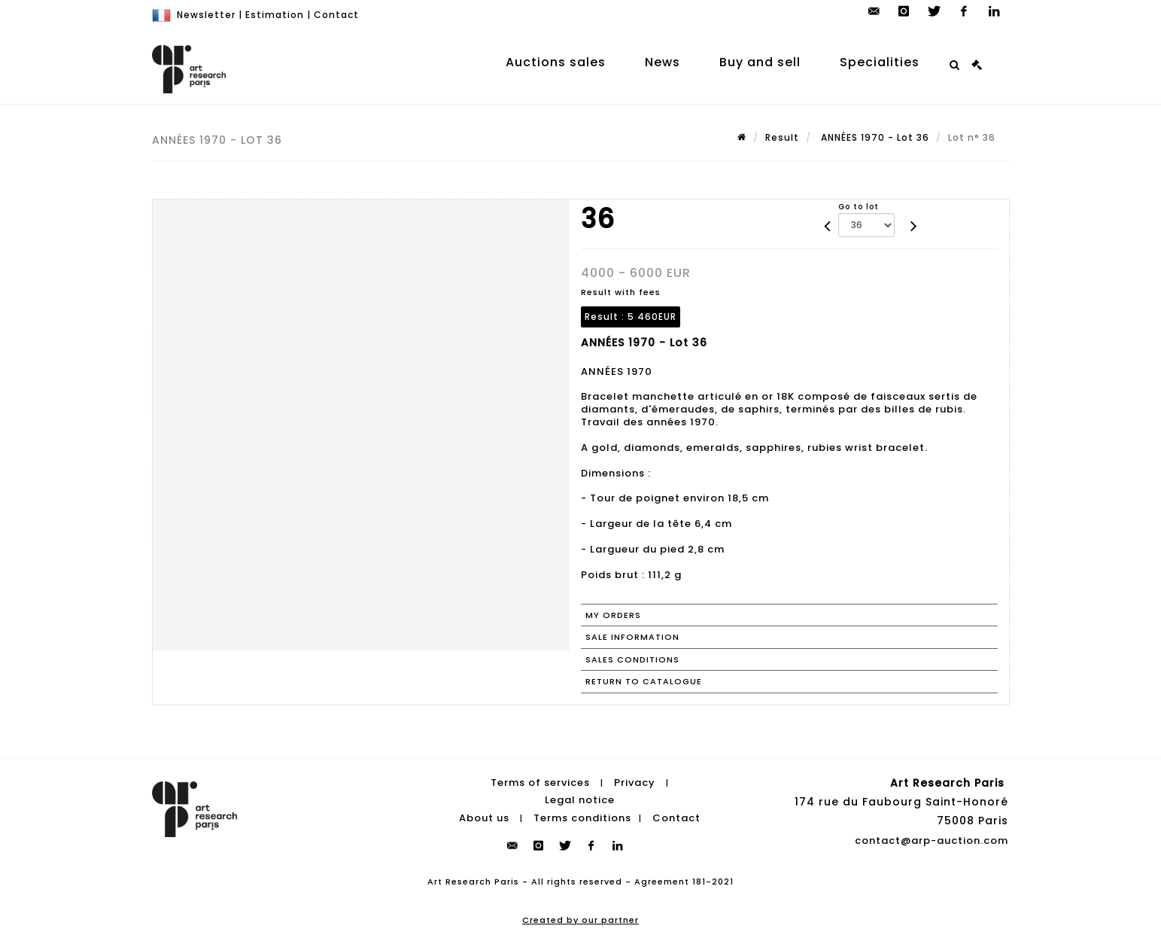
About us (484, 818)
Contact (336, 14)
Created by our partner (580, 920)
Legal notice (580, 800)
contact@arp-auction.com (931, 840)
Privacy (634, 782)
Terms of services (540, 782)
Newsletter (206, 14)
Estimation (274, 14)
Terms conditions (582, 818)
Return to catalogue (643, 681)
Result (782, 137)
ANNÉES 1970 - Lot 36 (873, 137)
